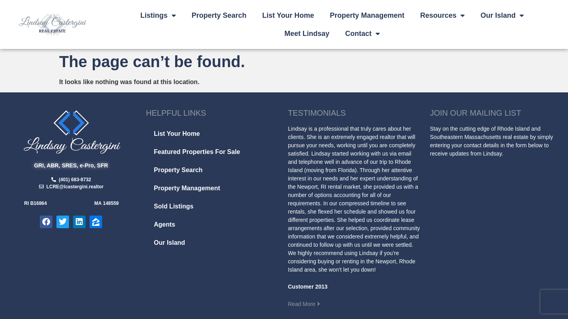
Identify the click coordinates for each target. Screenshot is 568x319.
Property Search (219, 15)
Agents (164, 224)
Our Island (502, 15)
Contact (362, 33)
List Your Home (288, 15)
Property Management (367, 15)
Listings (158, 15)
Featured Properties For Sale (197, 151)
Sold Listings (173, 206)
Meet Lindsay (306, 34)
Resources (442, 15)
